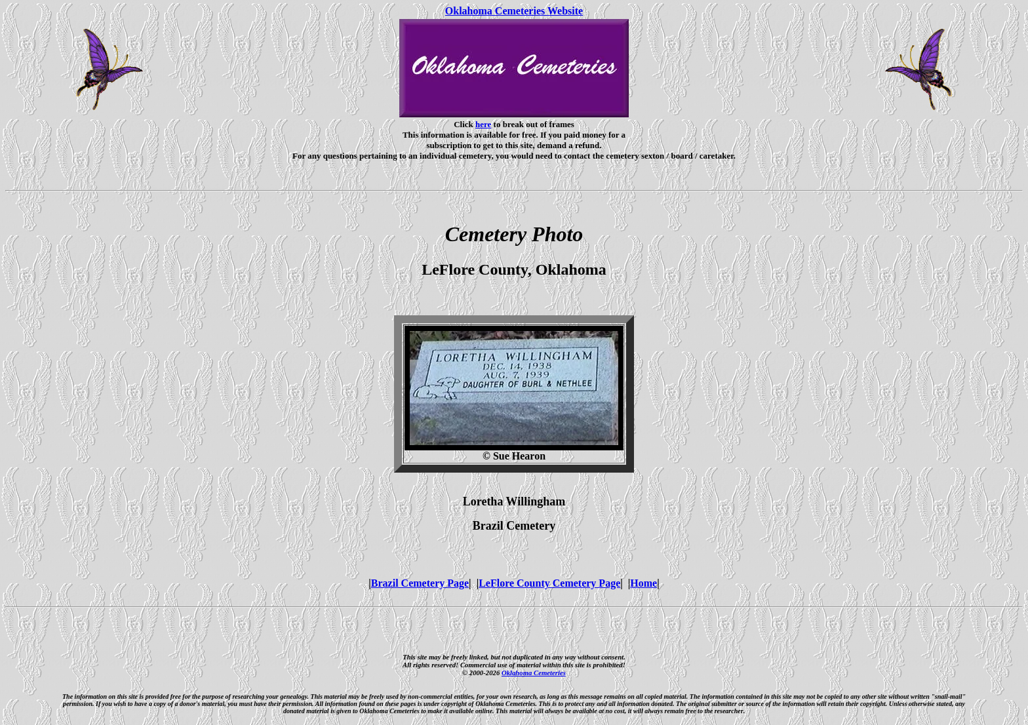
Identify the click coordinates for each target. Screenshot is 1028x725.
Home (643, 583)
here (483, 124)
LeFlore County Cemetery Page (549, 583)
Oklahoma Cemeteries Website (514, 10)
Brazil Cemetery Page (420, 583)
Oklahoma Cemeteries (534, 672)
